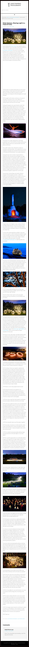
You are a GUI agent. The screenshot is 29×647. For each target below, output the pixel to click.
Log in (17, 644)
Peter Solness (13, 46)
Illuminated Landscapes (8, 50)
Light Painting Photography (14, 4)
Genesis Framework (21, 642)
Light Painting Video (21, 618)
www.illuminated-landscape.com (9, 239)
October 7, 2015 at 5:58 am (9, 630)
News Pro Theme (14, 642)
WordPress (13, 644)
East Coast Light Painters (19, 328)
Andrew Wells (5, 330)
